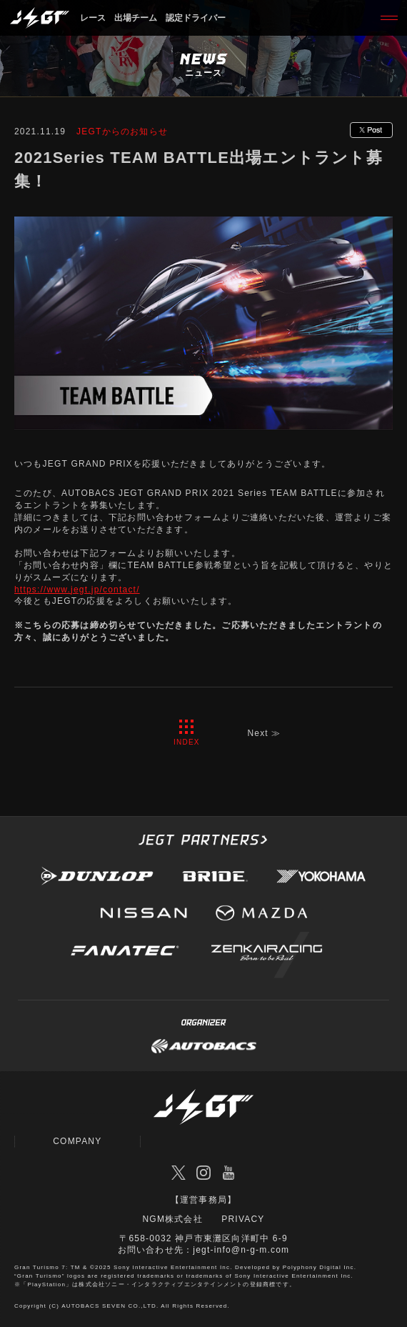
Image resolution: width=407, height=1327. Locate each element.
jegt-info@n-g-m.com (241, 1250)
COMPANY (77, 1141)
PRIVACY (242, 1219)
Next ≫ (264, 733)
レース (93, 18)
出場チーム (135, 18)
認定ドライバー (196, 18)
